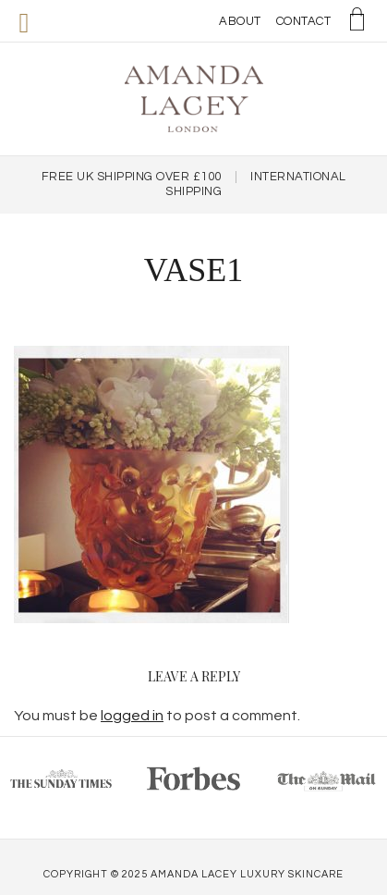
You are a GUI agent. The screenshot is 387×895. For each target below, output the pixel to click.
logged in (132, 715)
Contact (304, 21)
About (240, 21)
